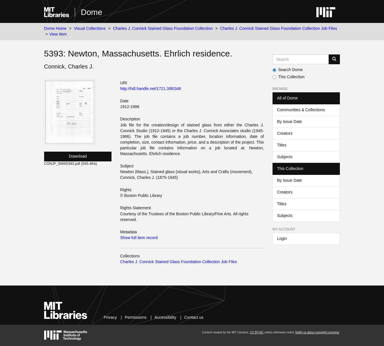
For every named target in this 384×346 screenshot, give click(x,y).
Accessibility (165, 317)
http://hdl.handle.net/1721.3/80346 (150, 88)
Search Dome (288, 69)
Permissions (135, 317)
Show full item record (139, 237)
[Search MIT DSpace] (301, 59)
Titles (282, 145)
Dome (91, 12)
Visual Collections (89, 28)
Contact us (193, 317)
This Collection (289, 77)
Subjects (285, 157)
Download (78, 156)
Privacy (110, 317)
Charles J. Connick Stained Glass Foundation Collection (163, 28)
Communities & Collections (301, 109)
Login (282, 238)
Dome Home (55, 28)
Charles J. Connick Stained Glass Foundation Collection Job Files (278, 28)
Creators (285, 133)
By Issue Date (289, 121)
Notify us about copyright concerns (317, 332)
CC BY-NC (256, 332)
